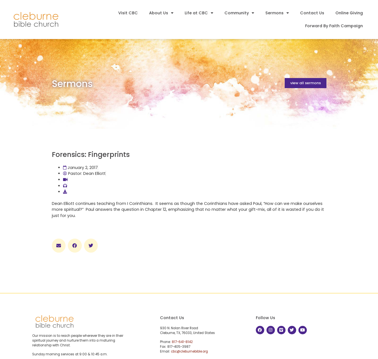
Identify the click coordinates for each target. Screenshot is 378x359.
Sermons (277, 13)
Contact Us (312, 13)
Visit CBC (128, 13)
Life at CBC (199, 13)
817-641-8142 (182, 342)
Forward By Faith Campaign (334, 26)
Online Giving (349, 13)
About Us (161, 13)
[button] (59, 246)
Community (239, 13)
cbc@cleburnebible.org (189, 351)
